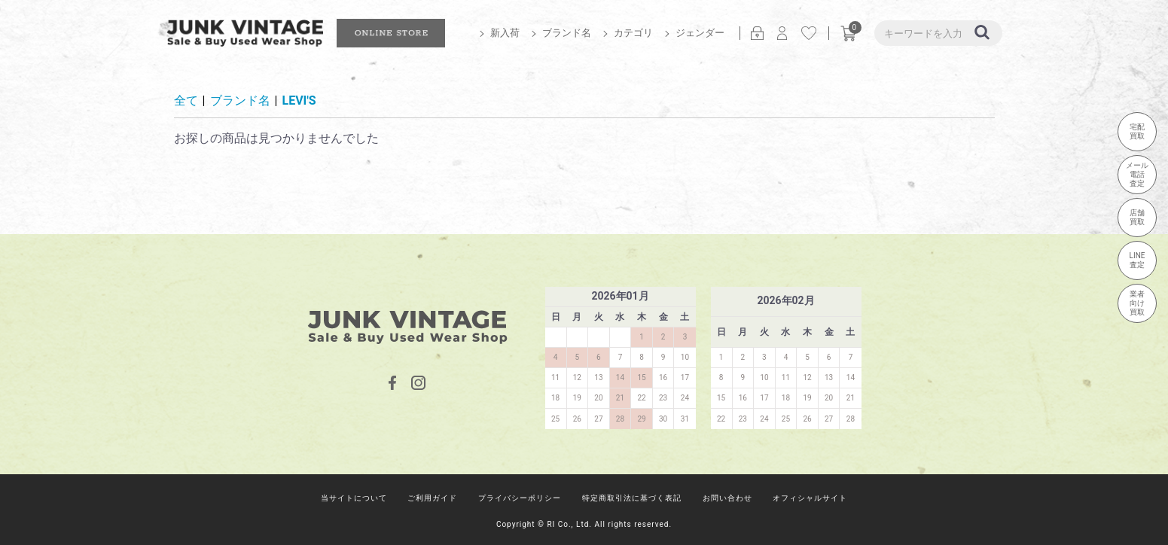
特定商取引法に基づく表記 (632, 498)
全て (186, 100)
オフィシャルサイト (810, 498)
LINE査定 (1137, 260)
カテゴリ (633, 32)
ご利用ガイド (432, 498)
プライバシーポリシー (519, 498)
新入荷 (505, 32)
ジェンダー (699, 32)
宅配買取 (1137, 131)
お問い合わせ (727, 498)
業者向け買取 (1137, 303)
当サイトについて (354, 498)
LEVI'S (299, 100)
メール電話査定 (1137, 174)
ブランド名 (566, 32)
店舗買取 (1137, 217)
